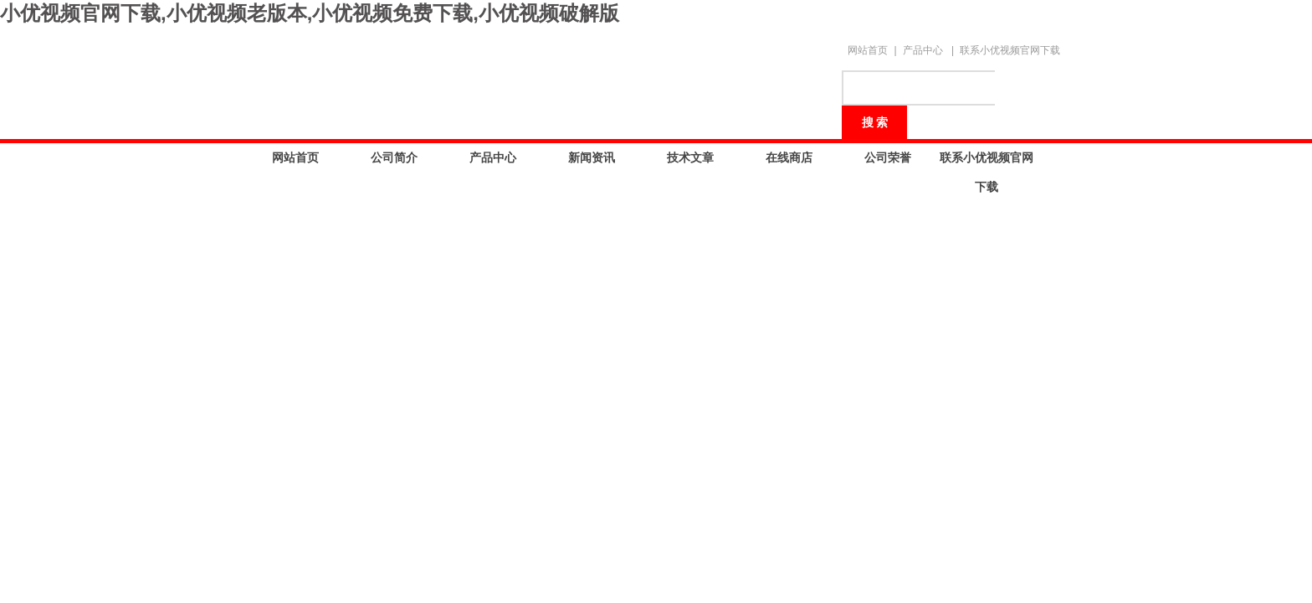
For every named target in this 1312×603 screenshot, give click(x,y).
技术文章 (690, 157)
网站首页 (868, 50)
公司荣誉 (887, 157)
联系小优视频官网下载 (1010, 50)
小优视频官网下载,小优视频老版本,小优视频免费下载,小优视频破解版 (309, 13)
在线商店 (789, 157)
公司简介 (394, 157)
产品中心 (923, 50)
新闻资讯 (591, 157)
